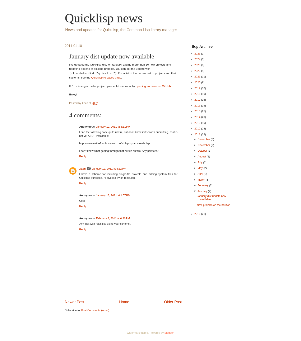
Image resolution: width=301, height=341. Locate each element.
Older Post (173, 302)
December (204, 139)
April (201, 173)
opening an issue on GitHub (153, 86)
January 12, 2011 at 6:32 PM (109, 168)
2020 (197, 82)
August (202, 156)
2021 (197, 76)
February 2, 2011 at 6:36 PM (113, 218)
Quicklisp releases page (106, 77)
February (203, 185)
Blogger (169, 332)
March (202, 179)
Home (124, 302)
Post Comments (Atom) (95, 310)
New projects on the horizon (213, 205)
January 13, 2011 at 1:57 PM (113, 195)
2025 (197, 53)
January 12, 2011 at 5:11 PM (113, 126)
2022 (197, 70)
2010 (197, 214)
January (203, 191)
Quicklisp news (104, 18)
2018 (197, 93)
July (200, 162)
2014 (197, 117)
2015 (197, 111)
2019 (197, 88)
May (200, 168)
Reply (82, 156)
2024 (197, 59)
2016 (197, 105)
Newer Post (74, 302)
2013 (197, 122)
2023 (197, 65)
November (204, 145)
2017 (197, 99)
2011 (197, 134)
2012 (197, 128)
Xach (82, 168)
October (203, 150)
